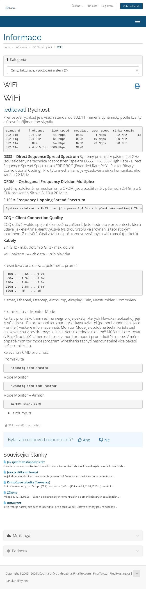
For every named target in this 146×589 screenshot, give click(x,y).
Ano (84, 440)
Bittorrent (12, 503)
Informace (21, 47)
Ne (104, 440)
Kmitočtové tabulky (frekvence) (26, 482)
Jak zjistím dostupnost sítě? (24, 462)
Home (6, 47)
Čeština (77, 5)
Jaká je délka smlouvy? (20, 472)
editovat (15, 109)
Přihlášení (92, 5)
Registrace (108, 5)
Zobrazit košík (131, 6)
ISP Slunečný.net (42, 47)
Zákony (10, 492)
